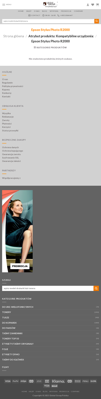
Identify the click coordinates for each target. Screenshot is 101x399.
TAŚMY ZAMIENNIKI (12, 333)
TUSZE (5, 317)
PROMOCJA (66, 11)
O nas (36, 11)
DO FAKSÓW (8, 328)
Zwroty (5, 120)
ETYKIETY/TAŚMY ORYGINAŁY (18, 344)
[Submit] (96, 21)
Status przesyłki (10, 130)
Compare (78, 11)
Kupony (6, 89)
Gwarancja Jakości (11, 161)
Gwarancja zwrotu (11, 154)
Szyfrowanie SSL (10, 157)
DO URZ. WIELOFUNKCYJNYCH (17, 307)
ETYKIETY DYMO (11, 354)
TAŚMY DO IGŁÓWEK (13, 359)
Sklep (28, 11)
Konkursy (6, 93)
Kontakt (6, 96)
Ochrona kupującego (12, 150)
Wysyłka (54, 11)
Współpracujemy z (11, 178)
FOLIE (5, 349)
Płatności (7, 123)
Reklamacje (8, 116)
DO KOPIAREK (9, 322)
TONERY (6, 312)
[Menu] (7, 4)
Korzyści (6, 127)
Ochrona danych (10, 147)
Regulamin (7, 82)
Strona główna (13, 36)
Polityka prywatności (12, 86)
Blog (44, 11)
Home (21, 11)
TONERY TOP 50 (10, 338)
